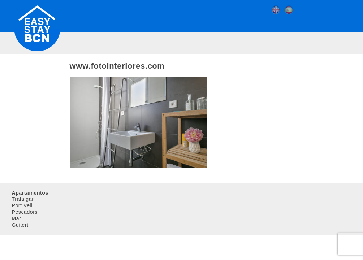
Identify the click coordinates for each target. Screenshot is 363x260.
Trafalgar (23, 199)
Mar (16, 218)
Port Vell (22, 205)
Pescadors (25, 212)
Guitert (20, 225)
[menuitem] (277, 10)
